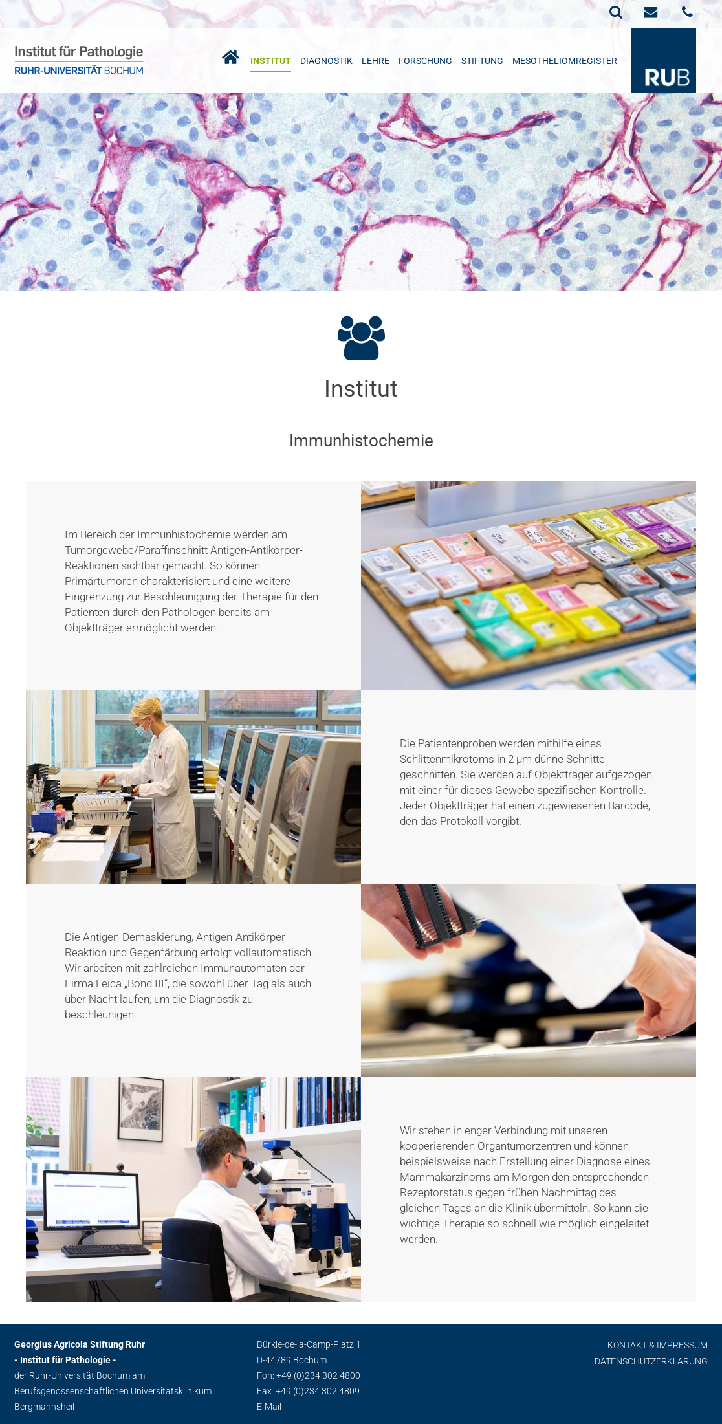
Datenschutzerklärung (651, 1361)
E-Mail (269, 1406)
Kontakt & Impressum (657, 1345)
